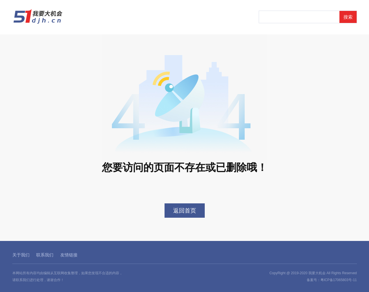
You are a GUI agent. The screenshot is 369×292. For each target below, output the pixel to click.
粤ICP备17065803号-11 (338, 280)
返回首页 (184, 210)
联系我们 (44, 254)
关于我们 (21, 254)
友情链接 (69, 254)
